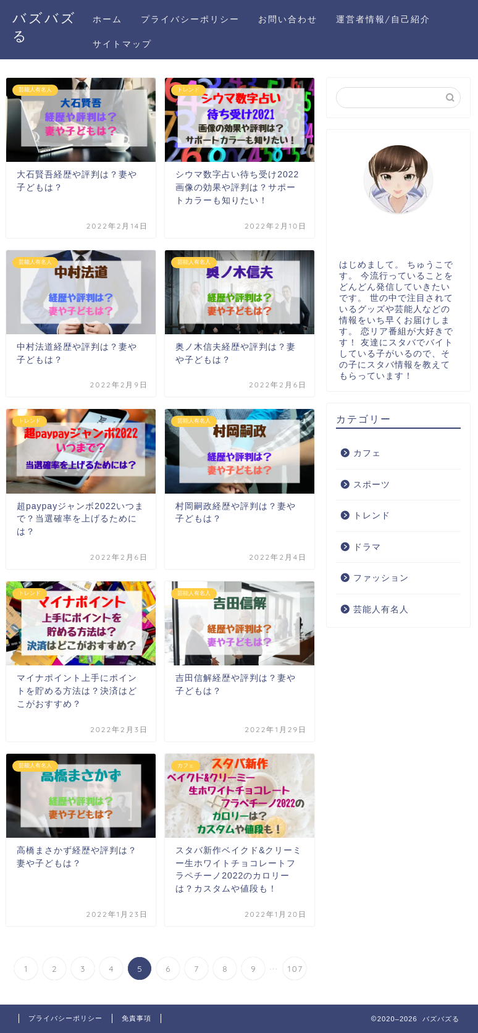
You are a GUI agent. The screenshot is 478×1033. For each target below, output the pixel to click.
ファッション (381, 578)
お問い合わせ (287, 19)
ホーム (107, 19)
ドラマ (367, 547)
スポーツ (371, 484)
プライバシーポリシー (190, 19)
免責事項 (136, 1018)
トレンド (371, 515)
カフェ (367, 453)
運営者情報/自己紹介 (383, 19)
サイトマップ (122, 43)
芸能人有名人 (381, 609)
